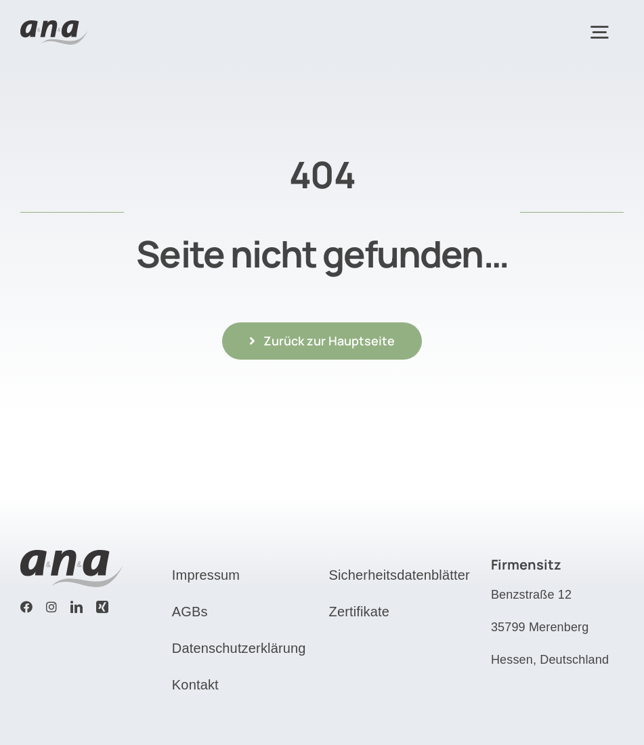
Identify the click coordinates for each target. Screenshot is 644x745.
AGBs (190, 611)
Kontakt (195, 684)
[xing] (102, 607)
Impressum (206, 575)
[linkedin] (76, 607)
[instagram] (51, 607)
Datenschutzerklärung (239, 648)
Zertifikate (359, 611)
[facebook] (26, 607)
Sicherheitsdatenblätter (399, 575)
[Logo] (54, 27)
